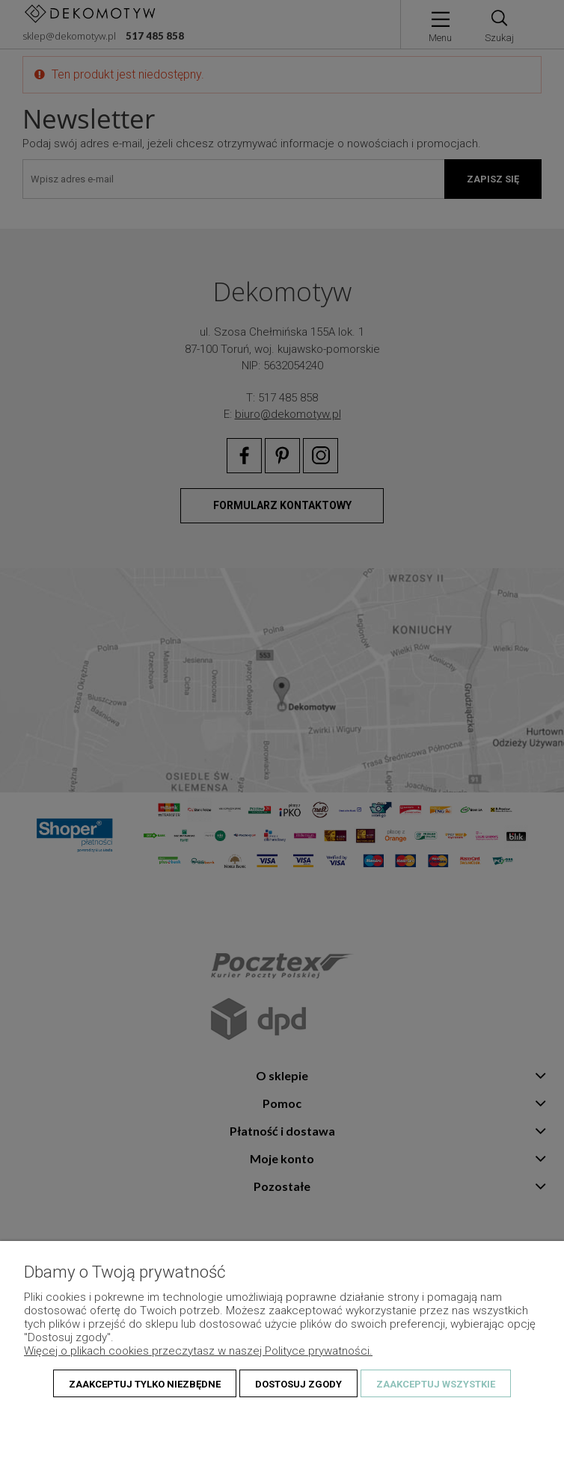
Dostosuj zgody (298, 1384)
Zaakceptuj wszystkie (435, 1384)
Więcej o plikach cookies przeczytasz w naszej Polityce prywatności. (198, 1351)
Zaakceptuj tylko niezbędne (145, 1384)
